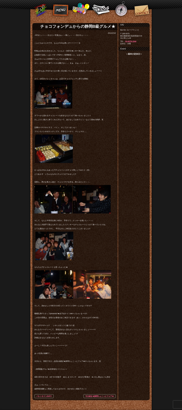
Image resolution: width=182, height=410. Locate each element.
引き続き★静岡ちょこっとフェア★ (99, 396)
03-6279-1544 (130, 41)
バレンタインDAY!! (44, 396)
